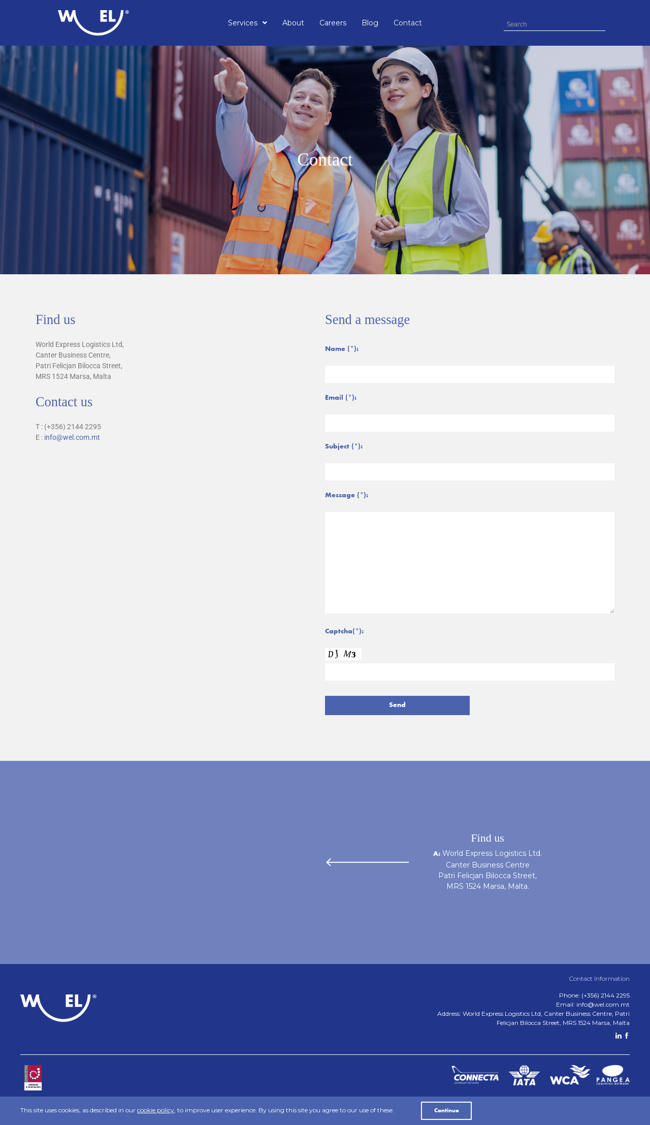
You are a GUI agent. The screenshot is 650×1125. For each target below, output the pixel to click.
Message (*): (346, 495)
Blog (370, 22)
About (293, 22)
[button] (247, 23)
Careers (332, 22)
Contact (408, 22)
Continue (446, 1111)
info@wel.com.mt (72, 437)
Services (247, 22)
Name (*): (342, 349)
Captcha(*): (344, 631)
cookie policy (155, 1110)
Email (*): (340, 398)
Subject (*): (344, 447)
